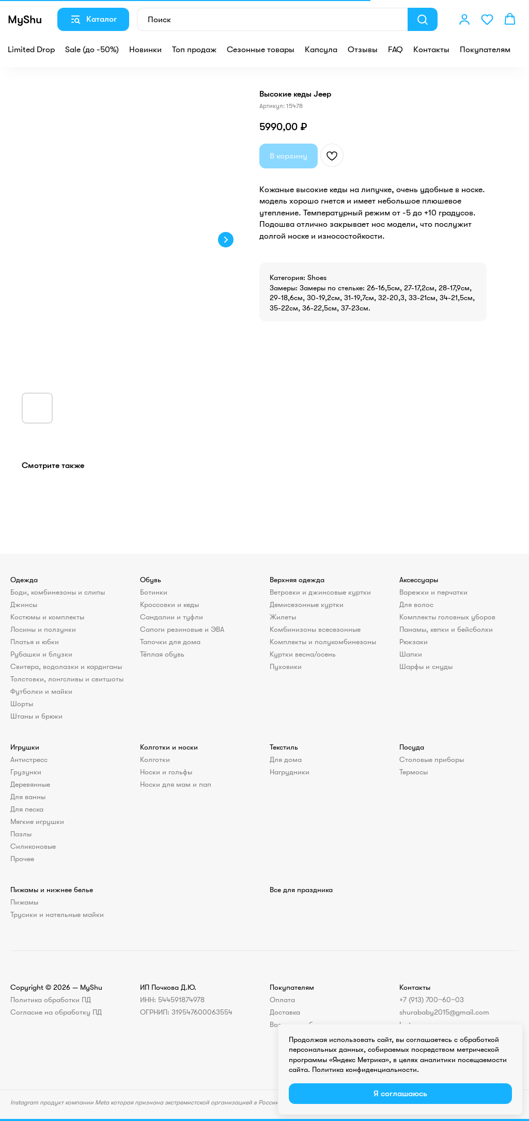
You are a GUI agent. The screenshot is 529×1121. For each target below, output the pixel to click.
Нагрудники (289, 772)
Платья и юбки (34, 641)
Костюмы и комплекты (47, 617)
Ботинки (153, 592)
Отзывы (363, 49)
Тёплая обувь (162, 654)
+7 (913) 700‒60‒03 (431, 999)
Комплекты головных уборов (447, 617)
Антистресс (29, 759)
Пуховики (286, 666)
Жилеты (283, 617)
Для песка (26, 809)
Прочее (22, 858)
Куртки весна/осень (303, 654)
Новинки (145, 49)
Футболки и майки (41, 691)
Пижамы (24, 902)
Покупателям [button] (485, 49)
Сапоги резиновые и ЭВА (182, 629)
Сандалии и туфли (171, 617)
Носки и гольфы (166, 772)
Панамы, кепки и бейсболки (446, 629)
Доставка (285, 1012)
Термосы (413, 772)
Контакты (431, 49)
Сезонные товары (260, 49)
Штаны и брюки (36, 716)
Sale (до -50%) (92, 49)
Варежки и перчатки (433, 592)
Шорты (21, 703)
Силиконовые (33, 846)
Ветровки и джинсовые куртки (320, 592)
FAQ (395, 49)
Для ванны (27, 796)
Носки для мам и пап (175, 784)
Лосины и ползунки (43, 629)
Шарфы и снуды (426, 666)
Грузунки (25, 772)
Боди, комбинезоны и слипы (57, 592)
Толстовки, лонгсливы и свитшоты (66, 679)
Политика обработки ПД (50, 999)
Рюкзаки (413, 641)
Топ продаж (194, 49)
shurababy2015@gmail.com (444, 1012)
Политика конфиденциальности (364, 1069)
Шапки (410, 654)
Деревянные (30, 784)
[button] (464, 19)
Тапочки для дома (170, 641)
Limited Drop (31, 49)
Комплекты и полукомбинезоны (323, 641)
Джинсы (23, 604)
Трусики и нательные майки (57, 914)
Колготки (155, 759)
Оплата (282, 999)
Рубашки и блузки (41, 654)
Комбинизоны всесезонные (315, 629)
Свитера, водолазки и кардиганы (66, 666)
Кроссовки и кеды (169, 604)
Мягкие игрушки (37, 821)
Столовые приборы (431, 759)
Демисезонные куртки (307, 604)
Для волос (416, 604)
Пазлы (21, 834)
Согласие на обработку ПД (56, 1012)
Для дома (286, 759)
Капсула (321, 49)
